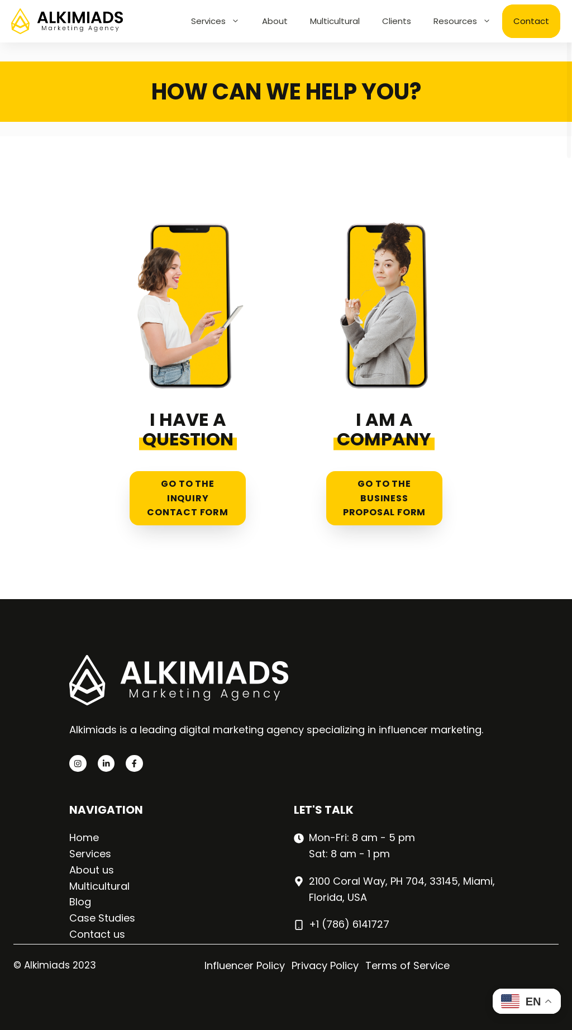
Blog (80, 902)
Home (84, 837)
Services (221, 21)
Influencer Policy (244, 965)
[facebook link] (134, 763)
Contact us (97, 934)
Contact (531, 21)
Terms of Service (407, 965)
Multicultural (335, 21)
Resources (467, 21)
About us (91, 870)
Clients (396, 21)
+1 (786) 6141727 (349, 924)
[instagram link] (77, 763)
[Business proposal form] (384, 367)
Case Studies (102, 918)
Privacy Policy (325, 965)
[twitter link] (106, 763)
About (275, 21)
